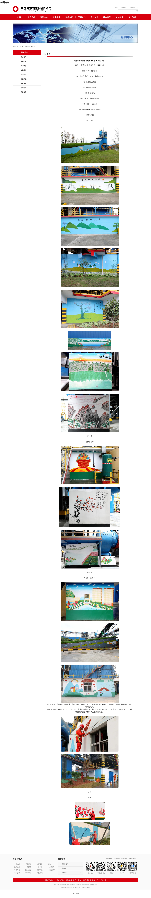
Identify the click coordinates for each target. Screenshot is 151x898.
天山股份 (28, 864)
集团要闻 (23, 57)
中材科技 (40, 867)
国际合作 (82, 17)
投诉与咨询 (60, 880)
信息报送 (109, 858)
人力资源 (132, 17)
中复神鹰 (40, 873)
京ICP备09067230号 (66, 887)
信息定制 (104, 880)
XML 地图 (75, 894)
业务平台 (56, 17)
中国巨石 (28, 867)
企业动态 (23, 66)
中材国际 (51, 867)
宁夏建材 (40, 864)
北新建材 (17, 867)
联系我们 (86, 880)
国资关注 (23, 79)
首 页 (19, 17)
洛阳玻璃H (17, 873)
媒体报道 (23, 70)
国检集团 (28, 870)
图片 (33, 46)
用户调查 (78, 880)
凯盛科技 (40, 870)
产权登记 (117, 858)
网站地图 (69, 880)
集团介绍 (31, 17)
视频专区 (23, 83)
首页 (21, 46)
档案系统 (124, 858)
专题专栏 (23, 88)
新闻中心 (44, 17)
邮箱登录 (132, 7)
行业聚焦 (23, 74)
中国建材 (17, 864)
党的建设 (119, 17)
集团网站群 (132, 858)
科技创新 (69, 17)
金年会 (4, 2)
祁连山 (50, 864)
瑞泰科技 (17, 870)
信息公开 (23, 92)
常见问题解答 (48, 880)
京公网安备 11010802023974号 (81, 887)
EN (137, 7)
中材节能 (28, 873)
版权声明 (95, 880)
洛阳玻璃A (51, 870)
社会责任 (107, 17)
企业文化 (94, 17)
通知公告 (23, 61)
